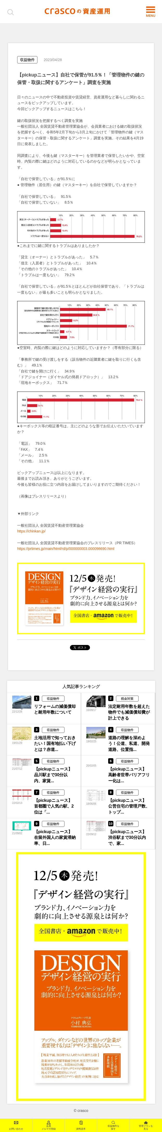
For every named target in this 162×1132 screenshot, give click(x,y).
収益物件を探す (113, 1125)
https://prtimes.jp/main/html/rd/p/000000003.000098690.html (65, 549)
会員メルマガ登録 (49, 1125)
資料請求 (81, 1125)
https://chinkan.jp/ (31, 531)
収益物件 (27, 60)
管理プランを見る (146, 1125)
